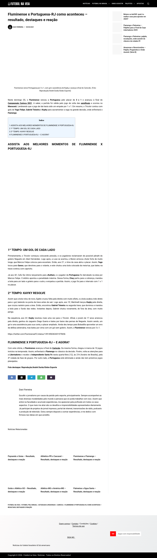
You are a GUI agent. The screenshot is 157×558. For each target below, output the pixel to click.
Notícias (86, 3)
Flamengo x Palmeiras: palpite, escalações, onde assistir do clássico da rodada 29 (135, 38)
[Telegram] (31, 377)
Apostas (140, 3)
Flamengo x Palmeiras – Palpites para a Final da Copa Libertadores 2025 (135, 27)
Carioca (60, 505)
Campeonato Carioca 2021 (20, 103)
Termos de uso (78, 526)
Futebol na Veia (14, 505)
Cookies (93, 524)
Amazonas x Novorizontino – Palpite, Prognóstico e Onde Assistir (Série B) (135, 49)
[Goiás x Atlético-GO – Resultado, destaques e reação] (22, 474)
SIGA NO (71, 537)
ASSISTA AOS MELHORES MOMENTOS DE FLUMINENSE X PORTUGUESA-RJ (41, 125)
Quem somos (64, 524)
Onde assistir (117, 3)
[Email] (51, 377)
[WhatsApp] (41, 377)
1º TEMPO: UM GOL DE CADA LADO (24, 128)
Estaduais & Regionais (47, 505)
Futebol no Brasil (101, 3)
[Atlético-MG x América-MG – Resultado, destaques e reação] (55, 474)
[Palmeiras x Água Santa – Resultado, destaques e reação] (88, 474)
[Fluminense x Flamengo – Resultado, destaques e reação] (88, 442)
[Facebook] (12, 377)
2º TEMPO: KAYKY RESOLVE (21, 131)
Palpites (130, 3)
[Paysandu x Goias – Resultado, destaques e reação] (22, 442)
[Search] (148, 4)
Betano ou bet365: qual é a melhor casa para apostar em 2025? (135, 16)
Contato (75, 524)
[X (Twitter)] (22, 377)
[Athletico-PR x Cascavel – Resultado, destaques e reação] (55, 442)
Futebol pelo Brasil (29, 505)
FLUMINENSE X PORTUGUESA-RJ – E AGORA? (29, 135)
